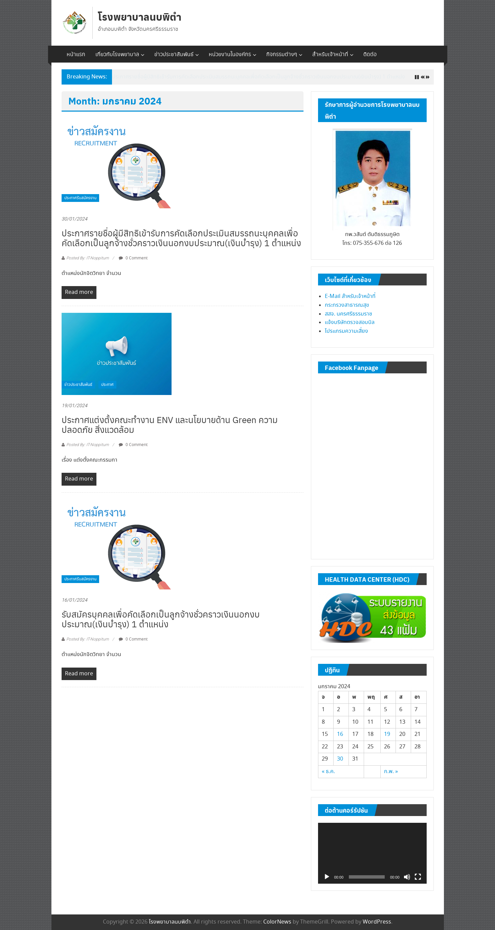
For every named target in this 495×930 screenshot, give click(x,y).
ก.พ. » (391, 771)
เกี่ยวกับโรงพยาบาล (117, 54)
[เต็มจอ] (417, 877)
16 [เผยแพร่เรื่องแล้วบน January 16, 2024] (340, 734)
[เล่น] (326, 877)
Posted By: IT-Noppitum (87, 258)
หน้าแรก (76, 54)
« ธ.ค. (328, 771)
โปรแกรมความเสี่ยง (346, 331)
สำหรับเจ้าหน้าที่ (330, 54)
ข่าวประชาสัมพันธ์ (174, 54)
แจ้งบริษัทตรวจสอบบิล (350, 322)
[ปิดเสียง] (407, 877)
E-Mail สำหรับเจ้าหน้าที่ (350, 296)
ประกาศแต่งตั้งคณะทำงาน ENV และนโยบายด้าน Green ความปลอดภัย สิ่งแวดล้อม (170, 424)
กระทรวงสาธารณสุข (347, 305)
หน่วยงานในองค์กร (230, 54)
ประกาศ (107, 385)
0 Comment (133, 258)
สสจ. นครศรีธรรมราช (348, 314)
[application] (372, 853)
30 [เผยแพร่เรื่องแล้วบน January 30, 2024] (340, 759)
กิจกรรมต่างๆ (281, 54)
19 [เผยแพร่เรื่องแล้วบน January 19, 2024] (387, 734)
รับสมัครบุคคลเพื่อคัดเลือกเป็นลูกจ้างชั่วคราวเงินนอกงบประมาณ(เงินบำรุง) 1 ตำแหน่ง (161, 619)
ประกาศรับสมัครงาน (80, 198)
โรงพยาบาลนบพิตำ (139, 16)
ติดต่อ (370, 54)
